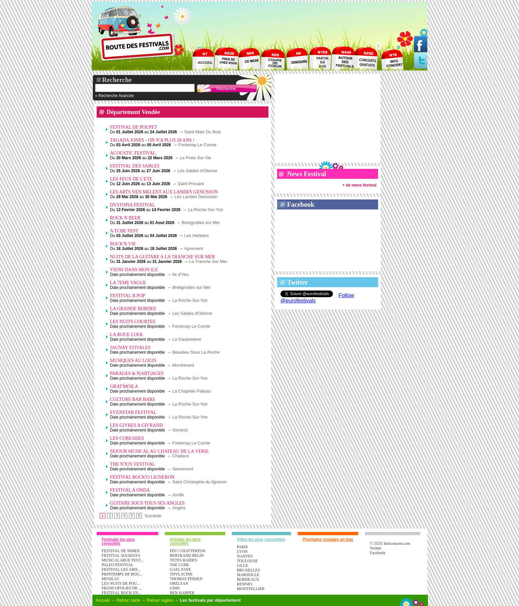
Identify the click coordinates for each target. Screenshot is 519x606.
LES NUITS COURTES (132, 321)
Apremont (193, 248)
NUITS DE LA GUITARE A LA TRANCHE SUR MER (162, 256)
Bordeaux (248, 579)
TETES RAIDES (183, 560)
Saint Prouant (190, 183)
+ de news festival (359, 185)
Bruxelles (248, 570)
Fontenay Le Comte (197, 144)
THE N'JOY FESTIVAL (132, 464)
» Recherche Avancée (114, 96)
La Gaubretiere (186, 339)
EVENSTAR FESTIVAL (133, 412)
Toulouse (247, 560)
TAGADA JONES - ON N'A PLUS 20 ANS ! (152, 140)
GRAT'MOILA (124, 386)
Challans (180, 455)
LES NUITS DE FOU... (121, 583)
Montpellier (250, 588)
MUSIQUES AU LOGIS (133, 360)
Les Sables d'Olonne (197, 170)
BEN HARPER (182, 592)
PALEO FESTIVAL (118, 564)
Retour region (160, 600)
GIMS (175, 588)
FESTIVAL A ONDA (130, 490)
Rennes (245, 584)
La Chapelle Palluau (191, 391)
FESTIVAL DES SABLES (134, 166)
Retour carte (128, 600)
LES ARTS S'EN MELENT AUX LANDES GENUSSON (164, 191)
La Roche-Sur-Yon (205, 209)
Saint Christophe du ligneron (199, 481)
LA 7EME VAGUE (128, 282)
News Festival (306, 174)
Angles (178, 507)
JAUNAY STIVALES (130, 347)
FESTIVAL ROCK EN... (121, 592)
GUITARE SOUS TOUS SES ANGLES (147, 503)
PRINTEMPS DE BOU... (122, 574)
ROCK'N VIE (123, 243)
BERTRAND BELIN (187, 555)
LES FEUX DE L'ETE (131, 179)
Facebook (300, 204)
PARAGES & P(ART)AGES (136, 373)
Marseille (248, 574)
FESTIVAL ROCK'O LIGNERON (142, 477)
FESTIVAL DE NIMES (121, 550)
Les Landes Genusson (196, 196)
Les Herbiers (196, 235)
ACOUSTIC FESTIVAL (133, 153)
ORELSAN (179, 583)
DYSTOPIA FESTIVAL (132, 204)
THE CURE (179, 564)
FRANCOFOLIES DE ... (122, 588)
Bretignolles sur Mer (201, 222)
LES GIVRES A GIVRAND (136, 425)
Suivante (153, 516)
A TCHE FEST (124, 230)
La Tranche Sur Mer (208, 261)
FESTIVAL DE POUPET (133, 127)
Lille (242, 565)
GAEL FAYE (180, 569)
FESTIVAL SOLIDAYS (121, 555)
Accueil (103, 600)
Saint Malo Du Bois (202, 131)
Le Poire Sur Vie (195, 157)
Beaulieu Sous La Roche (196, 352)
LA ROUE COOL (127, 334)
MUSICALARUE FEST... (123, 560)
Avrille (178, 494)
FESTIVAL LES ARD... (121, 569)
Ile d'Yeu (180, 274)
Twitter (297, 282)
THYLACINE (181, 574)
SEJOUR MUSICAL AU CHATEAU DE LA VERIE (159, 451)
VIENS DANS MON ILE (134, 269)
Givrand (179, 429)
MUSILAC (111, 578)
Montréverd (183, 365)
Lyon (242, 551)
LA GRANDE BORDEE (133, 308)
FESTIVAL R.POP (127, 295)
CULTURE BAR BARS (132, 399)
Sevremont (182, 468)
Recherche (117, 79)
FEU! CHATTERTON (187, 550)
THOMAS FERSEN (186, 578)
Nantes (245, 556)
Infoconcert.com (397, 543)
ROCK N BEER (125, 217)
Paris (242, 547)
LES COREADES (127, 438)
